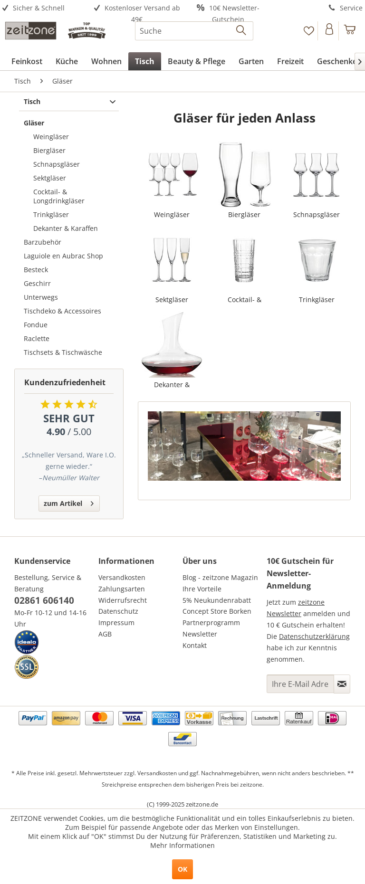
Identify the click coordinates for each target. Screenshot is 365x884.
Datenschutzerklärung (314, 636)
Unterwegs (41, 297)
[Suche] (194, 30)
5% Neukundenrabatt (216, 600)
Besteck (36, 269)
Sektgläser (49, 177)
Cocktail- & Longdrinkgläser (59, 196)
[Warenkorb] (350, 30)
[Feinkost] (27, 61)
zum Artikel (69, 502)
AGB (105, 633)
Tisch (32, 101)
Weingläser (51, 136)
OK (182, 869)
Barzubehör (42, 242)
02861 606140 (44, 600)
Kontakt (194, 645)
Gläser (34, 122)
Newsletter (199, 633)
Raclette (36, 338)
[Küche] (67, 61)
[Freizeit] (290, 61)
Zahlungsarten (121, 588)
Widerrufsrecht (122, 600)
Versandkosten (121, 577)
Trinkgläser (51, 214)
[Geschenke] (337, 61)
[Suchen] (241, 30)
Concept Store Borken (216, 611)
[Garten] (251, 61)
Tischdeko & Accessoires (62, 310)
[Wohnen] (106, 61)
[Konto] (329, 30)
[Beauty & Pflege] (196, 61)
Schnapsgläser (56, 164)
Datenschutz (118, 611)
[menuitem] (45, 8)
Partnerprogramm (211, 622)
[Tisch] (144, 61)
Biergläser (49, 150)
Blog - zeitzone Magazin (220, 577)
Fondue (36, 324)
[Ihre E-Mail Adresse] (300, 684)
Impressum (116, 622)
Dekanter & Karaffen (65, 228)
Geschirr (37, 283)
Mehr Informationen (182, 845)
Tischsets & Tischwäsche (63, 352)
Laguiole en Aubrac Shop (63, 255)
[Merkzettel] (308, 30)
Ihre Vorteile (201, 588)
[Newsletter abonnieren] (342, 684)
